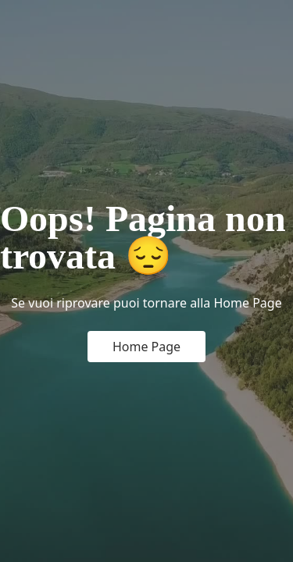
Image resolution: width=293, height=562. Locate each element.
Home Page (146, 346)
